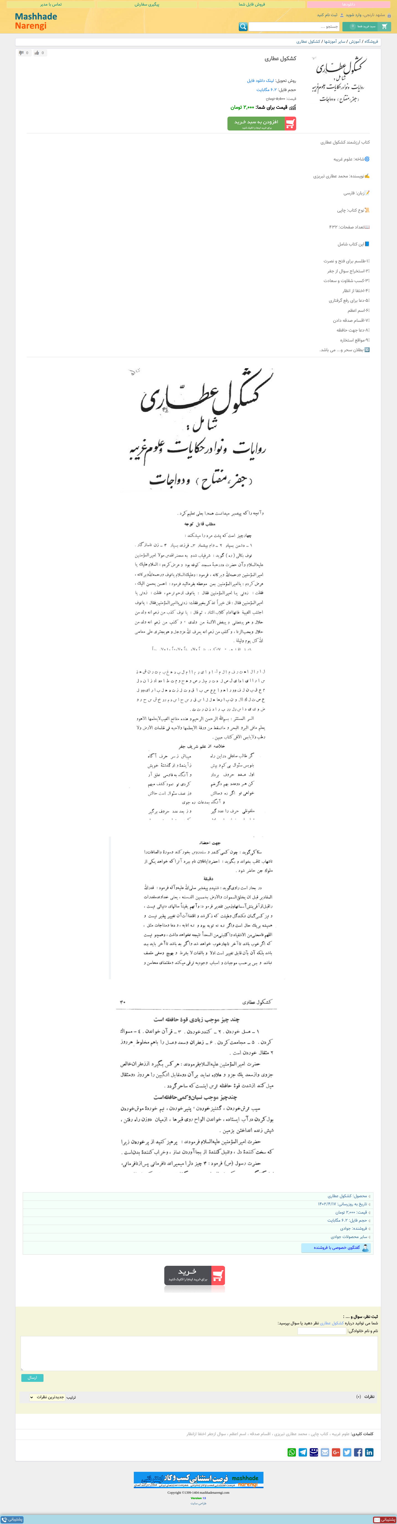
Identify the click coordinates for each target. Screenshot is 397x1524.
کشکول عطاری (308, 42)
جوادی (345, 1229)
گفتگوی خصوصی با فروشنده (342, 1248)
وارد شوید (353, 15)
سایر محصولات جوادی (349, 1237)
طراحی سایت (198, 1503)
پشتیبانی (12, 1519)
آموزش (355, 42)
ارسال (32, 1378)
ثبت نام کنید (327, 15)
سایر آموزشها (334, 42)
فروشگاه (371, 42)
